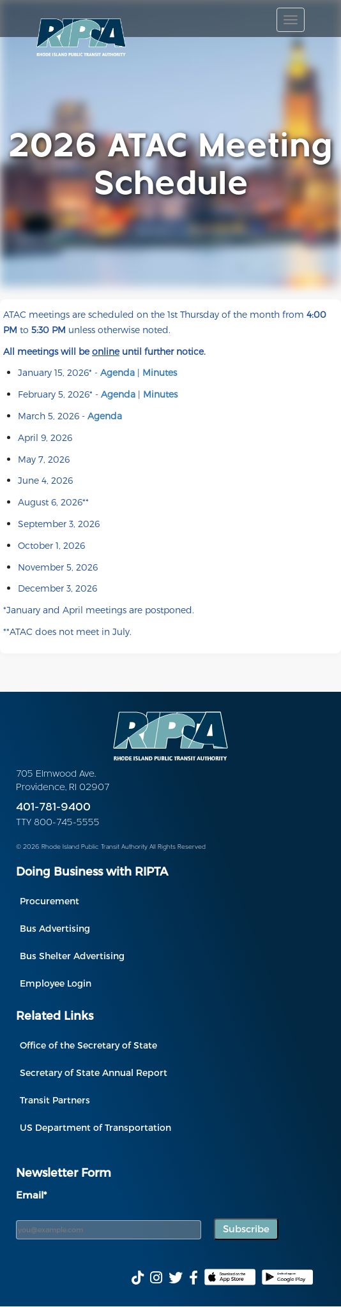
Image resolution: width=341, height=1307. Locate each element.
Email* (31, 1194)
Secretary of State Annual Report (93, 1072)
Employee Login (55, 983)
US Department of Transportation (95, 1127)
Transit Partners (55, 1099)
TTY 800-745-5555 (58, 823)
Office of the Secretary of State (88, 1045)
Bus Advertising (55, 928)
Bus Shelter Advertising (72, 955)
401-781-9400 (53, 808)
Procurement (49, 900)
